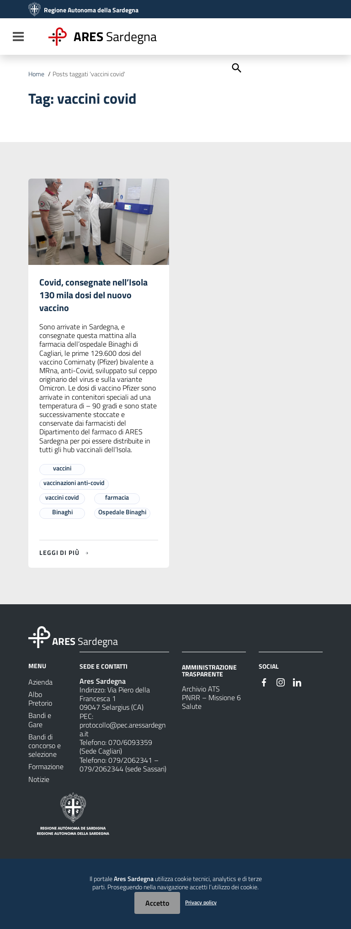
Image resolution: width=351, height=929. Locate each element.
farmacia (117, 497)
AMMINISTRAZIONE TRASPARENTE (209, 670)
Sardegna (115, 36)
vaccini (62, 468)
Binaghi (62, 512)
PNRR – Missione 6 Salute (211, 702)
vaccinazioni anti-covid (74, 482)
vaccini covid (62, 497)
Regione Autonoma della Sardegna (91, 10)
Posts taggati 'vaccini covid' (89, 74)
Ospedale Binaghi (122, 512)
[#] (264, 681)
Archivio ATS (201, 688)
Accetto (157, 902)
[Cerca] (235, 67)
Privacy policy (201, 902)
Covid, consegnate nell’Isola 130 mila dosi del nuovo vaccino (93, 295)
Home (36, 74)
